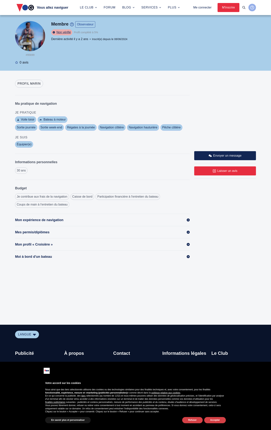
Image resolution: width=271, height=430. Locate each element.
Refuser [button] (192, 420)
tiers (83, 395)
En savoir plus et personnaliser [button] (68, 420)
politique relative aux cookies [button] (165, 392)
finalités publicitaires (55, 402)
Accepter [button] (215, 420)
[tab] (29, 84)
